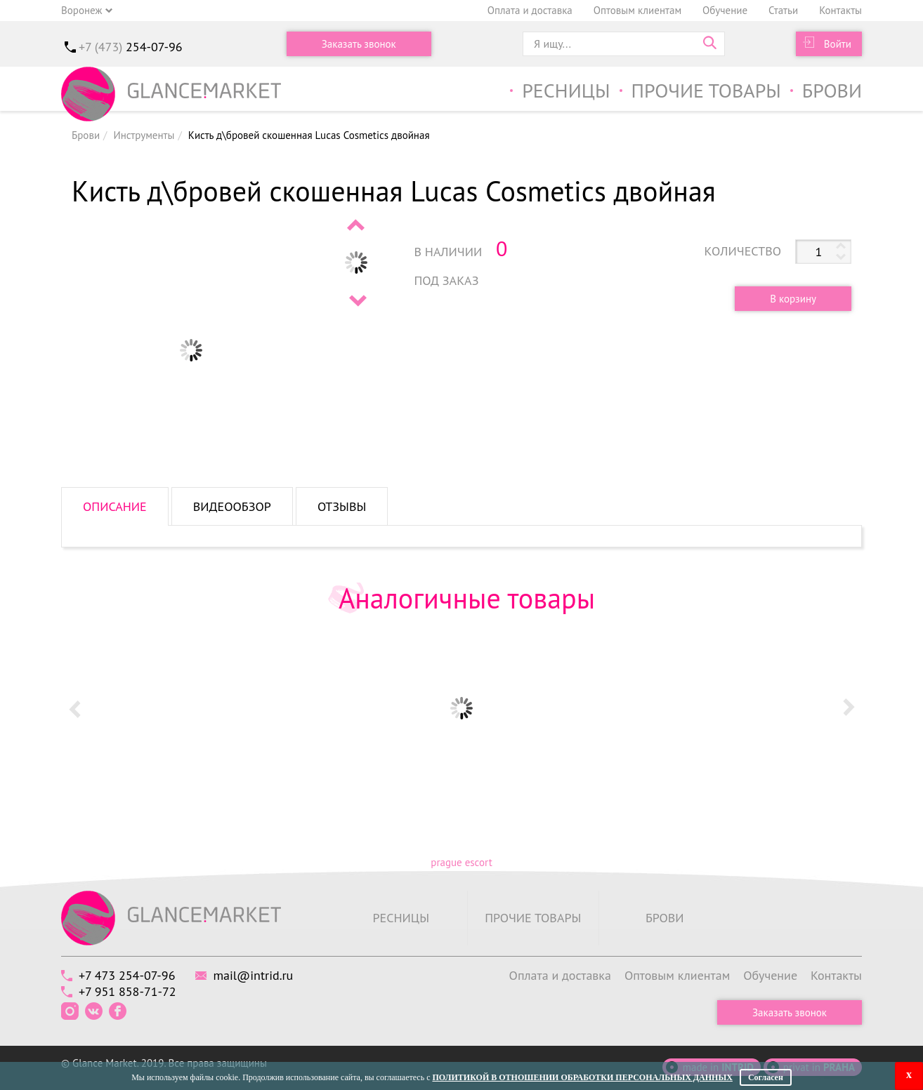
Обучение (724, 10)
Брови (832, 90)
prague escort (461, 862)
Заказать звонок (359, 44)
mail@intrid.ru (253, 975)
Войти (837, 44)
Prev (357, 224)
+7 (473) (131, 47)
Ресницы (566, 90)
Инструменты (143, 135)
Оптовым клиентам (637, 10)
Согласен (765, 1077)
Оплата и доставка (529, 10)
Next (357, 300)
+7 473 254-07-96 (127, 975)
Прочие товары (706, 90)
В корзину (793, 298)
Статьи (783, 10)
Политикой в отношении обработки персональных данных (582, 1077)
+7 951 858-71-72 (127, 991)
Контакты (840, 10)
